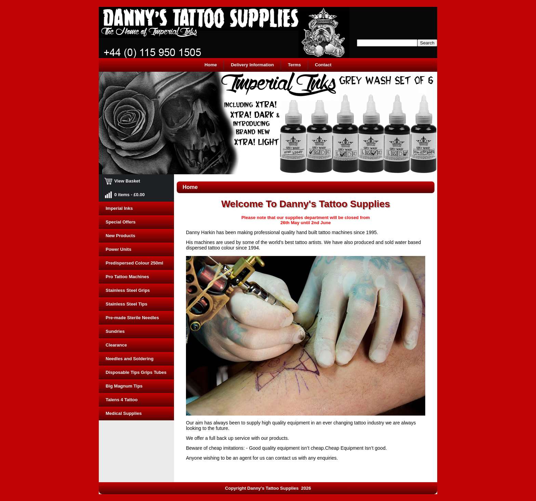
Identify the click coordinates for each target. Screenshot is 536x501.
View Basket (123, 181)
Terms (294, 64)
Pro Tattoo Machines (127, 276)
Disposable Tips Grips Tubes (136, 372)
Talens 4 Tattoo (121, 399)
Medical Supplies (124, 413)
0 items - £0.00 (125, 194)
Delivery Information (252, 64)
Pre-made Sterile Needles (132, 317)
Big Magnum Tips (124, 386)
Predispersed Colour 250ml (134, 263)
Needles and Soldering (129, 358)
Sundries (115, 331)
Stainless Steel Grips (128, 290)
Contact (323, 64)
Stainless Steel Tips (126, 304)
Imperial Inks (119, 208)
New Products (120, 235)
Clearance (116, 345)
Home (210, 64)
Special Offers (120, 222)
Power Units (118, 249)
